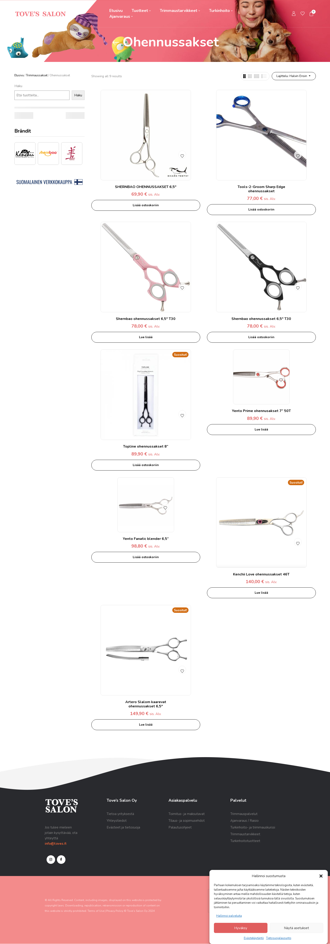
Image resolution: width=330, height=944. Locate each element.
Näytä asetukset (296, 928)
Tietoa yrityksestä (120, 814)
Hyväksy (240, 928)
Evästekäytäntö (254, 938)
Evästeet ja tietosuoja (123, 827)
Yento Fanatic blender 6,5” (146, 538)
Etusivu (19, 75)
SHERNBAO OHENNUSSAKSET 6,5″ (145, 186)
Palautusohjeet (180, 827)
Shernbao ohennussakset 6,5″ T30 (145, 318)
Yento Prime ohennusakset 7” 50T (261, 410)
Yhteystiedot (117, 820)
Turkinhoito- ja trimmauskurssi (252, 827)
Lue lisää (146, 337)
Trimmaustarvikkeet (245, 834)
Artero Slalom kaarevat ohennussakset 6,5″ (145, 704)
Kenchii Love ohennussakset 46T (261, 574)
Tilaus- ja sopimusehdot (186, 820)
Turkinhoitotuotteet (245, 841)
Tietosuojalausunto (278, 938)
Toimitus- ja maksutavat (186, 814)
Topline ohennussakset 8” (145, 446)
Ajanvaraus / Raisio (244, 820)
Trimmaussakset (36, 75)
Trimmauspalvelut (244, 814)
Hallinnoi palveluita (229, 916)
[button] (321, 876)
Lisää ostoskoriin (146, 205)
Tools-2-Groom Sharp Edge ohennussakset (261, 189)
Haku (18, 86)
